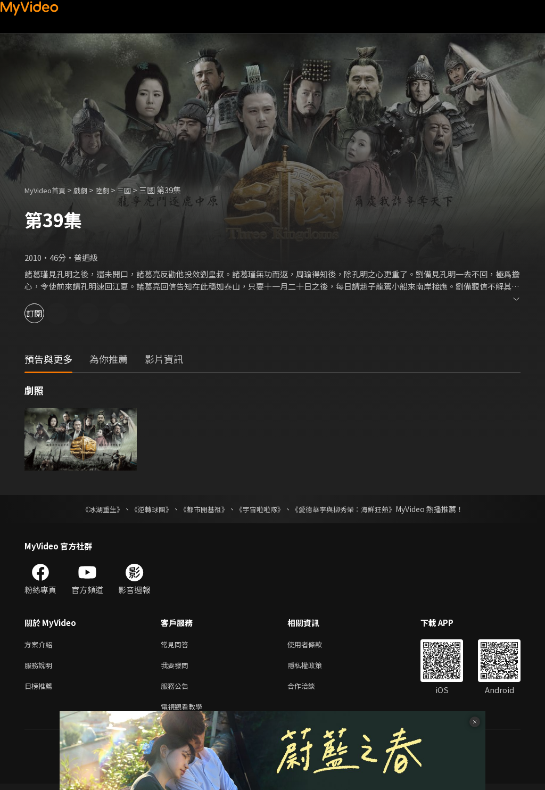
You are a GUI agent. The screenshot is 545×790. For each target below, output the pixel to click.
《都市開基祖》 (201, 509)
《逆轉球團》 (145, 509)
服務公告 (177, 689)
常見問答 (177, 645)
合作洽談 (310, 689)
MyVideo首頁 (48, 189)
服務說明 (40, 667)
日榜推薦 (40, 689)
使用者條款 (314, 645)
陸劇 (113, 189)
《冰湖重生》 (93, 509)
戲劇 (89, 189)
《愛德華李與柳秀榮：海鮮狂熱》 (350, 509)
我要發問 (177, 667)
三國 (137, 189)
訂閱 (46, 313)
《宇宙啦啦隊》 (261, 509)
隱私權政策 (314, 667)
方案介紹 (40, 645)
